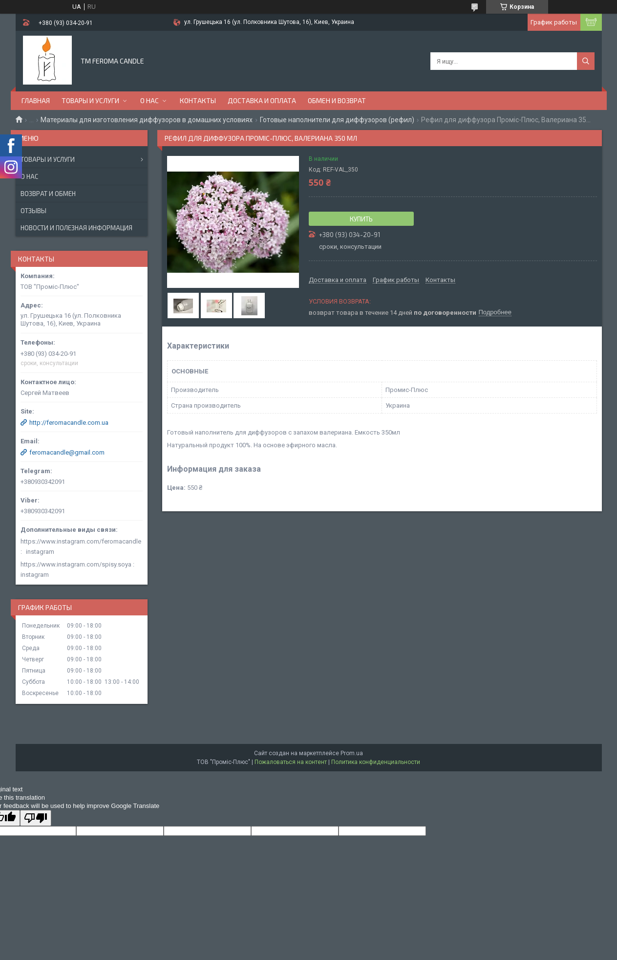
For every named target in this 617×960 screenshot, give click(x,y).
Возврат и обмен (48, 193)
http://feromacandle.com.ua (68, 422)
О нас (149, 100)
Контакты (198, 100)
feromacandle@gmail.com (67, 452)
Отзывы (33, 211)
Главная (35, 100)
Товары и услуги (90, 100)
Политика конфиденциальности (375, 762)
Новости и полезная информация (76, 228)
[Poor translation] (35, 818)
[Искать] (586, 61)
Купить (361, 219)
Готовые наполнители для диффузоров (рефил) (337, 120)
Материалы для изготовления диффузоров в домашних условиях (147, 120)
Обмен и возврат (337, 100)
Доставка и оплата (262, 100)
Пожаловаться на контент (291, 762)
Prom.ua (351, 753)
